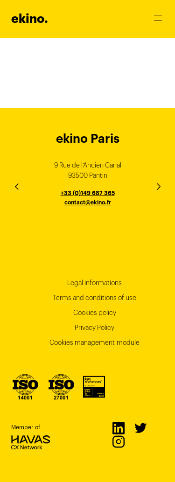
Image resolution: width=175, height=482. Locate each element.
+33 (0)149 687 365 (88, 193)
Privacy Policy (94, 327)
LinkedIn (118, 427)
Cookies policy (94, 312)
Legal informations (94, 282)
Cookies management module (94, 342)
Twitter (140, 427)
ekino (29, 19)
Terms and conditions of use (94, 297)
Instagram (118, 441)
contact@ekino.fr (87, 202)
